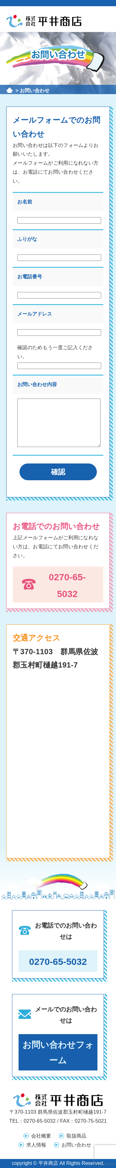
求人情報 (36, 1144)
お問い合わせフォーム (58, 1052)
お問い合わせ (76, 1144)
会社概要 (41, 1135)
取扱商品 (76, 1135)
